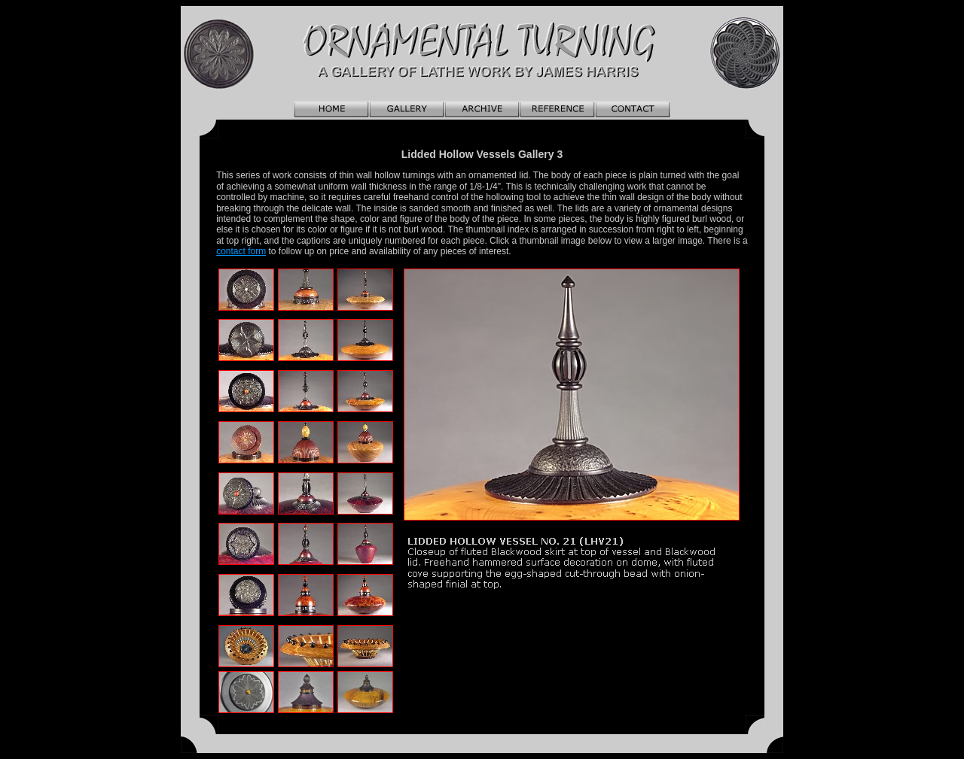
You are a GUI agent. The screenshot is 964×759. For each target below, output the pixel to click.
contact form (241, 251)
